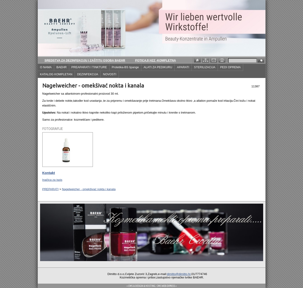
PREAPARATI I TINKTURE (89, 67)
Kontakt (48, 173)
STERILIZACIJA (204, 67)
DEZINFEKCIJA (87, 74)
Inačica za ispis (52, 180)
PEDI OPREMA (230, 67)
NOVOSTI (109, 74)
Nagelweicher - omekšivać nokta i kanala (89, 189)
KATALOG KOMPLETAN (56, 74)
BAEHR (61, 67)
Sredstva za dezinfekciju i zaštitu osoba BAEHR (85, 60)
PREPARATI (50, 189)
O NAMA (46, 67)
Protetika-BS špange (125, 67)
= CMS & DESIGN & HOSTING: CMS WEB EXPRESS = (152, 285)
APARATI (183, 67)
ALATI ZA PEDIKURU (158, 67)
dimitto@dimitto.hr (179, 274)
